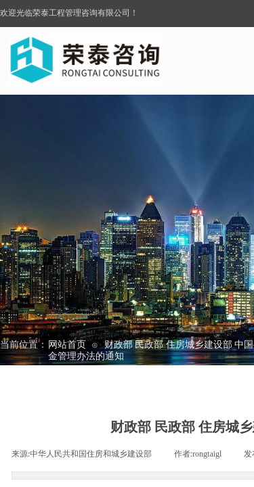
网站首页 (67, 345)
